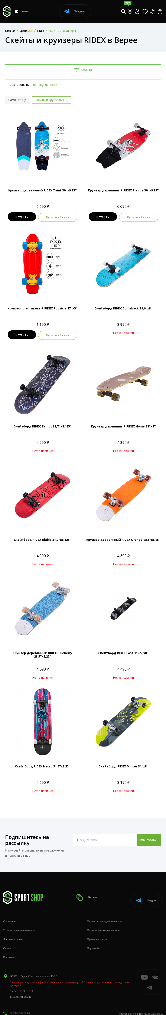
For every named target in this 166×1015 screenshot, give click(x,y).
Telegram (75, 11)
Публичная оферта (97, 932)
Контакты (8, 950)
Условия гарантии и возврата (19, 923)
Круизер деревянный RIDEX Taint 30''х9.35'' (42, 190)
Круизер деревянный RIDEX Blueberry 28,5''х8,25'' (42, 653)
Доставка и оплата (13, 932)
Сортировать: (20, 85)
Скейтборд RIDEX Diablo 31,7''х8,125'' (42, 538)
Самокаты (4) (17, 100)
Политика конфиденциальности (104, 914)
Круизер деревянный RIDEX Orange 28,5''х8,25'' (123, 538)
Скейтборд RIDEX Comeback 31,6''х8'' (123, 307)
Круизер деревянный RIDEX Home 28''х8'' (123, 425)
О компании (9, 914)
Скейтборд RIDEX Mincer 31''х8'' (123, 765)
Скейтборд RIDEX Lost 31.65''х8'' (123, 651)
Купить (21, 217)
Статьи (7, 941)
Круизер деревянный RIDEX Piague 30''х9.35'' (123, 190)
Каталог (89, 893)
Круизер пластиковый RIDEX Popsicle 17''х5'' (42, 307)
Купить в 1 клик (58, 217)
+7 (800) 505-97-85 (20, 1006)
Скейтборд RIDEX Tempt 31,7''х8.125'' (42, 425)
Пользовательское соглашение (103, 923)
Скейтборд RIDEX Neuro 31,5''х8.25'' (42, 765)
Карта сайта (93, 941)
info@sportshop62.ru (20, 990)
